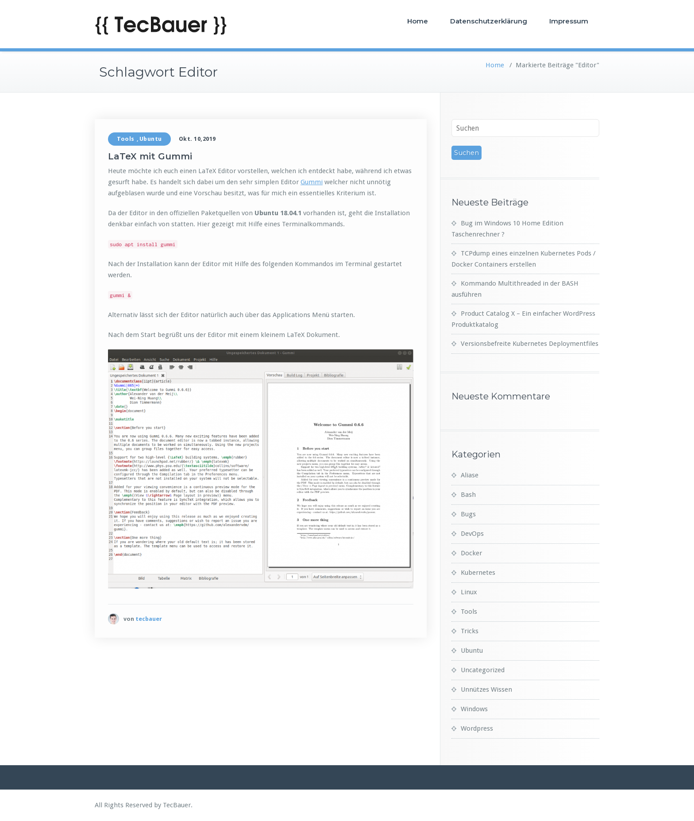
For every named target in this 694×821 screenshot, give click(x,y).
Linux (469, 592)
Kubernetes (478, 573)
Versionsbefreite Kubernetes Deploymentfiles (529, 344)
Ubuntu (150, 139)
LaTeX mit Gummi (150, 156)
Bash (468, 495)
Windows (474, 709)
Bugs (468, 514)
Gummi (312, 182)
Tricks (469, 631)
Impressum (568, 21)
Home (417, 21)
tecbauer (148, 619)
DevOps (472, 534)
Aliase (469, 475)
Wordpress (477, 728)
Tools (126, 139)
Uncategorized (483, 670)
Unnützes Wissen (486, 689)
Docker (471, 553)
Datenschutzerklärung (488, 21)
